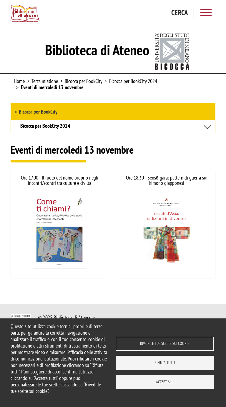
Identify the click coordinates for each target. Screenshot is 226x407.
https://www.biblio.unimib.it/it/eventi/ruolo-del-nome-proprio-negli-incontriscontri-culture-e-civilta (59, 225)
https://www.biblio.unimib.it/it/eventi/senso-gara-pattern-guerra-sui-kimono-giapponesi (166, 225)
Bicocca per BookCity (83, 81)
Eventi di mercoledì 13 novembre (52, 87)
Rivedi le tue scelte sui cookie (164, 343)
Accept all (164, 381)
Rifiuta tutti (164, 362)
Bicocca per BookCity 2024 (133, 81)
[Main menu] (206, 13)
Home (19, 81)
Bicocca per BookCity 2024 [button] (45, 126)
